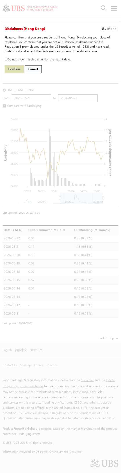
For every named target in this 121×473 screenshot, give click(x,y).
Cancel (33, 69)
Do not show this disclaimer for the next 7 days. (38, 59)
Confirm (14, 69)
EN (114, 29)
